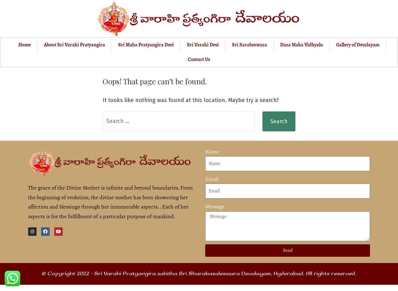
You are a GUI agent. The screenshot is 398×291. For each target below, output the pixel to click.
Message (214, 206)
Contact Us (199, 59)
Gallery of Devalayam (357, 45)
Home (24, 45)
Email (212, 179)
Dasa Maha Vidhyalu (301, 45)
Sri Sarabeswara (249, 45)
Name (212, 151)
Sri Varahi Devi (203, 45)
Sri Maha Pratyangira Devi (146, 45)
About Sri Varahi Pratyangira (74, 45)
